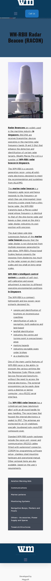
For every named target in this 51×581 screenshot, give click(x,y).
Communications (19, 488)
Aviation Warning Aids (21, 481)
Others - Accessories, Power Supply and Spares (24, 518)
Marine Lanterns (18, 494)
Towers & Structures (20, 527)
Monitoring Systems (20, 501)
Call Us (32, 13)
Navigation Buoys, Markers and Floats (25, 509)
